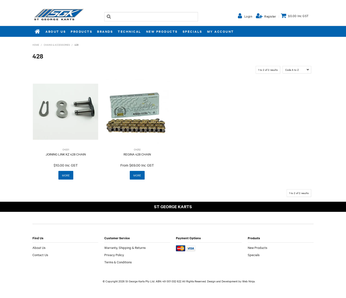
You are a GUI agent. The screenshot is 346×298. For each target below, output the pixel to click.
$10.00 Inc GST (66, 165)
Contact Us (40, 255)
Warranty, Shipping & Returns (125, 247)
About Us (55, 31)
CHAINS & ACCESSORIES (57, 44)
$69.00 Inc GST (141, 165)
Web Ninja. (248, 281)
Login (248, 16)
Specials (192, 31)
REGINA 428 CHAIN (137, 154)
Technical (129, 31)
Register (270, 16)
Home (37, 31)
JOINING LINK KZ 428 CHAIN (66, 154)
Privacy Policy (114, 255)
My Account (220, 31)
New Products (162, 31)
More (66, 175)
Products (81, 31)
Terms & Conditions (118, 262)
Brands (105, 31)
